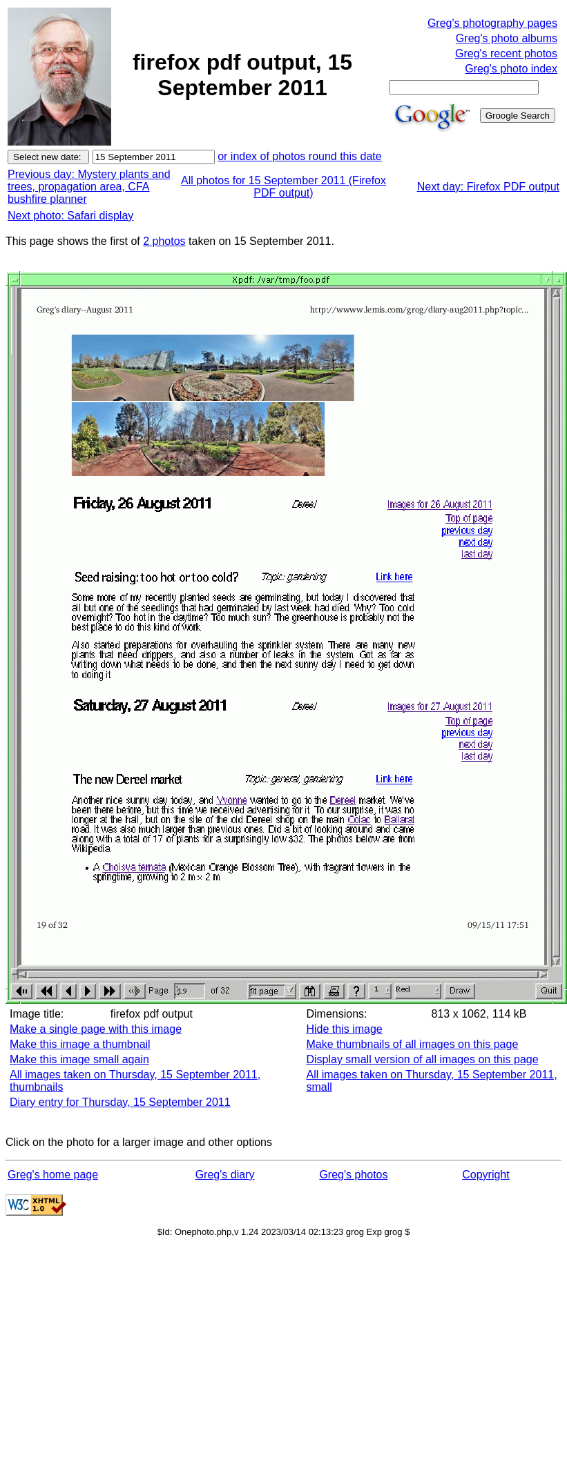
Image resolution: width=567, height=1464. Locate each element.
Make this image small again (79, 1059)
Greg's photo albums (506, 38)
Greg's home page (53, 1174)
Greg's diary (225, 1174)
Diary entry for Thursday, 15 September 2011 (120, 1102)
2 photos (164, 241)
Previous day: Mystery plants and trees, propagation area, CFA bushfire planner (89, 186)
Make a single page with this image (96, 1029)
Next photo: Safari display (70, 215)
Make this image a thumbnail (80, 1044)
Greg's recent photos (506, 53)
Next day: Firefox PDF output (488, 186)
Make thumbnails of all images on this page (412, 1044)
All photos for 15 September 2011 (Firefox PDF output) (283, 187)
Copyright (485, 1174)
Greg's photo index (511, 69)
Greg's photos (353, 1174)
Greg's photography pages (492, 23)
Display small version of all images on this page (422, 1059)
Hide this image (344, 1029)
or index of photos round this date (300, 156)
